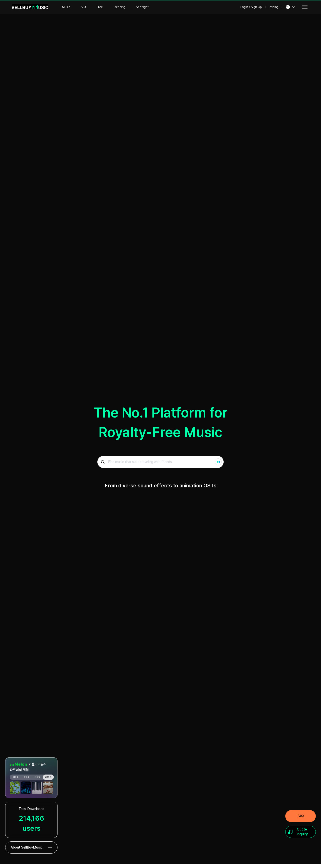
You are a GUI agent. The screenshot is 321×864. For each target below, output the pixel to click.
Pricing (274, 7)
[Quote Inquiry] (300, 832)
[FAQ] (300, 816)
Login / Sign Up (251, 7)
